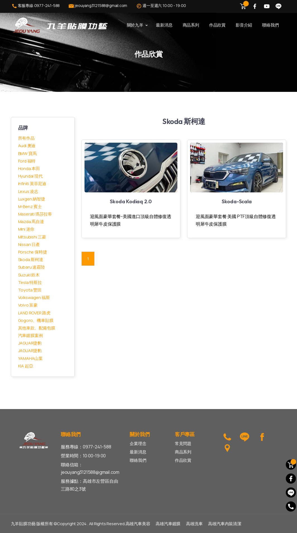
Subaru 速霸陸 (31, 267)
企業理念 (138, 443)
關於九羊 (135, 25)
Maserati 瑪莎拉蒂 (35, 214)
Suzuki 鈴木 (29, 275)
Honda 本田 (29, 168)
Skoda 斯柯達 (30, 259)
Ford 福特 (27, 161)
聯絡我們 (270, 25)
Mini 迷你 (26, 229)
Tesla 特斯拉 (30, 282)
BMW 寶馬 (27, 153)
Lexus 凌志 (28, 191)
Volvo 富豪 (28, 305)
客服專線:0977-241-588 (35, 6)
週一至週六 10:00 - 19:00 (161, 6)
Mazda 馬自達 (31, 221)
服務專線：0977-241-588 (86, 447)
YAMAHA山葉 (30, 358)
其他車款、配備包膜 (36, 328)
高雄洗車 (194, 524)
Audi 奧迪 (27, 146)
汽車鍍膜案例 (30, 335)
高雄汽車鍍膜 (168, 524)
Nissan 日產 (29, 244)
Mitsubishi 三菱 (32, 237)
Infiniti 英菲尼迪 (32, 184)
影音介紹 (244, 25)
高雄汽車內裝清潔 (224, 524)
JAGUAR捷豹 (30, 343)
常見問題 (183, 443)
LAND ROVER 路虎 (34, 313)
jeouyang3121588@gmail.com (97, 6)
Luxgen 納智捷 (31, 199)
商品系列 (191, 25)
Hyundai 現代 (30, 176)
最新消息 (164, 25)
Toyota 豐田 (30, 290)
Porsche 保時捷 (32, 252)
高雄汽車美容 (137, 524)
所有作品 (26, 138)
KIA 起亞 (25, 366)
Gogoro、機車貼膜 (36, 320)
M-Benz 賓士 (30, 206)
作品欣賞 (217, 25)
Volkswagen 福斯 (34, 297)
